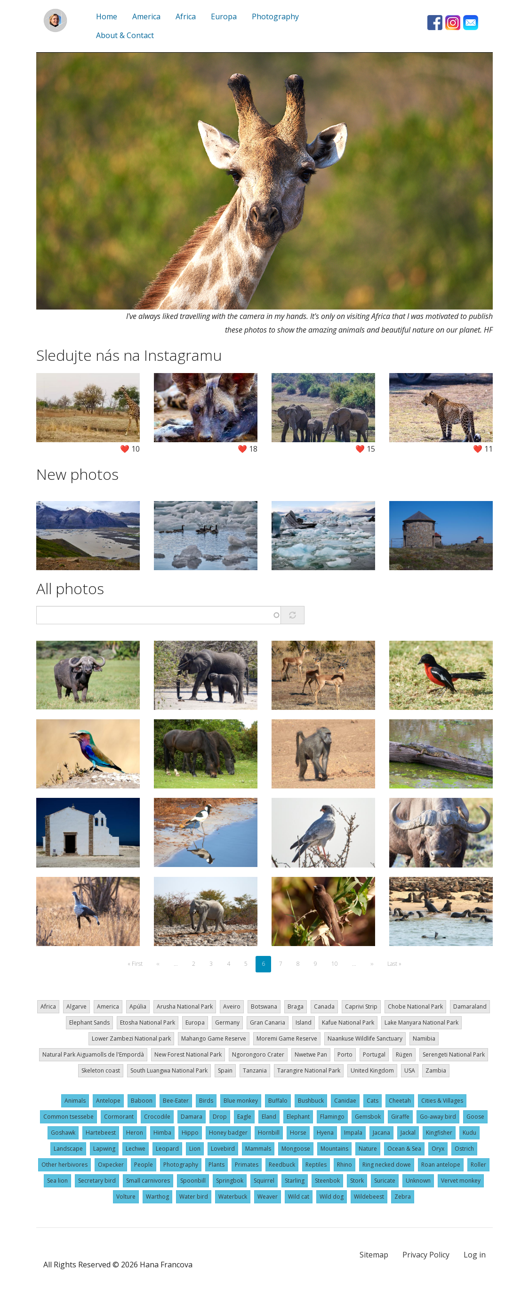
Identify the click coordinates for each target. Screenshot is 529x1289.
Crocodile (157, 1117)
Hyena (325, 1133)
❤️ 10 (130, 449)
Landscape (68, 1149)
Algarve (76, 1007)
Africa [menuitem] (186, 16)
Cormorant (119, 1117)
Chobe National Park (415, 1007)
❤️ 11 (483, 449)
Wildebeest (369, 1197)
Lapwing (104, 1149)
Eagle (244, 1117)
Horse (298, 1133)
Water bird (193, 1197)
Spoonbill (193, 1181)
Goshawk (63, 1133)
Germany (227, 1022)
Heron (134, 1133)
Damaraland (470, 1007)
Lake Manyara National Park (421, 1022)
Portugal (374, 1054)
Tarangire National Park (308, 1070)
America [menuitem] (146, 16)
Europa (195, 1022)
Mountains (334, 1149)
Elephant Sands (89, 1022)
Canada (324, 1007)
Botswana (264, 1007)
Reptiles (316, 1165)
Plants (216, 1165)
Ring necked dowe (386, 1165)
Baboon (141, 1101)
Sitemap (374, 1254)
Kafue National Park (348, 1022)
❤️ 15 (365, 449)
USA (409, 1070)
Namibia (424, 1038)
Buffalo (278, 1101)
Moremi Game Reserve (286, 1038)
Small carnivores (148, 1181)
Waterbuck (232, 1197)
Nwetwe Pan (311, 1054)
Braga (296, 1007)
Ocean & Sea (404, 1149)
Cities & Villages (442, 1101)
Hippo (190, 1133)
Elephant (298, 1117)
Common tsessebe (68, 1117)
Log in (475, 1254)
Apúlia (137, 1007)
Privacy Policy (425, 1254)
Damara (191, 1117)
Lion (194, 1149)
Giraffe (400, 1117)
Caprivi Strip (361, 1007)
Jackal (408, 1133)
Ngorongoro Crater (258, 1054)
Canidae (345, 1101)
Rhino (344, 1165)
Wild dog (332, 1197)
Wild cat (298, 1197)
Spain (225, 1070)
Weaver (267, 1197)
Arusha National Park (185, 1007)
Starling (295, 1181)
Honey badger (228, 1133)
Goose (475, 1117)
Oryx (438, 1149)
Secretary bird (97, 1181)
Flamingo (332, 1117)
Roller (478, 1165)
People (143, 1165)
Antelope (108, 1101)
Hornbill (269, 1133)
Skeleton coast (100, 1070)
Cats (372, 1101)
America (108, 1007)
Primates (246, 1165)
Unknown (418, 1181)
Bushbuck (311, 1101)
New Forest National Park (188, 1054)
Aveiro (231, 1007)
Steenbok (327, 1181)
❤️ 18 (247, 449)
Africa (48, 1007)
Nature (368, 1149)
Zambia (435, 1070)
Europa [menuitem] (224, 16)
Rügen (404, 1054)
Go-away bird (438, 1117)
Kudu (469, 1133)
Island (304, 1022)
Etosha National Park (147, 1022)
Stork (357, 1181)
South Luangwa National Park (169, 1070)
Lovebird (223, 1149)
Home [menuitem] (106, 16)
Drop (220, 1117)
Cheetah (400, 1101)
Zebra (402, 1197)
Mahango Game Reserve (213, 1038)
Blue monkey (241, 1101)
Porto (345, 1054)
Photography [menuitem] (275, 16)
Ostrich (464, 1149)
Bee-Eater (176, 1101)
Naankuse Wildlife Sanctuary (365, 1038)
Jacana (381, 1133)
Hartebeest (101, 1133)
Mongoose (295, 1149)
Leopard (167, 1149)
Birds (206, 1101)
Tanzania (255, 1070)
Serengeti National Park (454, 1054)
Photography (180, 1165)
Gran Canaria (267, 1022)
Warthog (157, 1197)
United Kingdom (372, 1070)
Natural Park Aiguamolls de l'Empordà (93, 1054)
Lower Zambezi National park (131, 1038)
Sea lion (57, 1181)
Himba (162, 1133)
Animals (75, 1101)
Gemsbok (368, 1117)
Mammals (258, 1149)
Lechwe (135, 1149)
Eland (269, 1117)
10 (337, 964)
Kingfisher (439, 1133)
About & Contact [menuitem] (125, 35)
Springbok (229, 1181)
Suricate (384, 1181)
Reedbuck (282, 1165)
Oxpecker (111, 1165)
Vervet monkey (461, 1181)
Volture (126, 1197)
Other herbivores (64, 1165)
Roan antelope (440, 1165)
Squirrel (264, 1181)
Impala (353, 1133)
